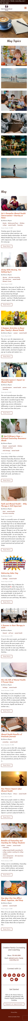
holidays (5, 578)
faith (4, 511)
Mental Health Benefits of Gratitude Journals (11, 735)
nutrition (5, 905)
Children (22, 223)
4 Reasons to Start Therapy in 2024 (13, 626)
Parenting (20, 225)
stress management (8, 856)
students (9, 845)
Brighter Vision (16, 1016)
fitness (15, 793)
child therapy (6, 450)
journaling (5, 742)
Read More (6, 246)
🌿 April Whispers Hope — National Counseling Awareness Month (13, 438)
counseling (6, 847)
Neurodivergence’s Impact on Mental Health (13, 381)
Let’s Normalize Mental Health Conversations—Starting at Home (13, 215)
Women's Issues (7, 281)
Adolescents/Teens (13, 223)
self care (10, 633)
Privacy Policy (14, 1012)
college (5, 225)
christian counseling (14, 277)
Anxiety (5, 277)
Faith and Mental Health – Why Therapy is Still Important (14, 505)
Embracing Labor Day (9, 573)
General (5, 446)
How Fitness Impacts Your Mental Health (11, 790)
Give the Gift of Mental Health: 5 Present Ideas (13, 681)
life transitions (7, 279)
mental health (12, 225)
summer (15, 333)
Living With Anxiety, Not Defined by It (11, 271)
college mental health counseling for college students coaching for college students (13, 852)
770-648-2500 (16, 955)
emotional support (8, 857)
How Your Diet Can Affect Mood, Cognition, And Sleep (12, 899)
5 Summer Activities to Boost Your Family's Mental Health (12, 329)
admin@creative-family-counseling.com (16, 959)
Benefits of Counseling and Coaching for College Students (13, 841)
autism (24, 387)
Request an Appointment (14, 1004)
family (4, 223)
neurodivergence (7, 387)
